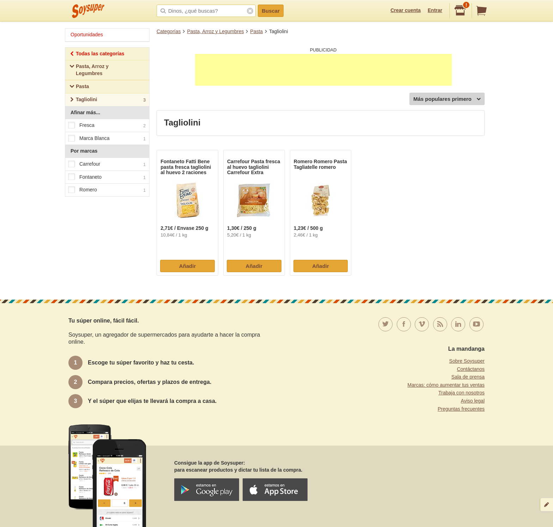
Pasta (256, 31)
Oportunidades (87, 34)
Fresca (107, 125)
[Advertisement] (323, 70)
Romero (107, 190)
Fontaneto (107, 177)
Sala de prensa (468, 377)
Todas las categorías (96, 54)
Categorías (169, 31)
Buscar (271, 11)
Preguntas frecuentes (461, 409)
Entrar (435, 10)
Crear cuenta (405, 10)
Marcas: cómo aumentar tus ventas (446, 385)
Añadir (187, 266)
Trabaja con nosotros (461, 393)
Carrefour (107, 164)
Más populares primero (447, 99)
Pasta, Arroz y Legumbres (215, 31)
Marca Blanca (107, 138)
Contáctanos (471, 369)
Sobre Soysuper (467, 361)
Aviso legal (473, 401)
